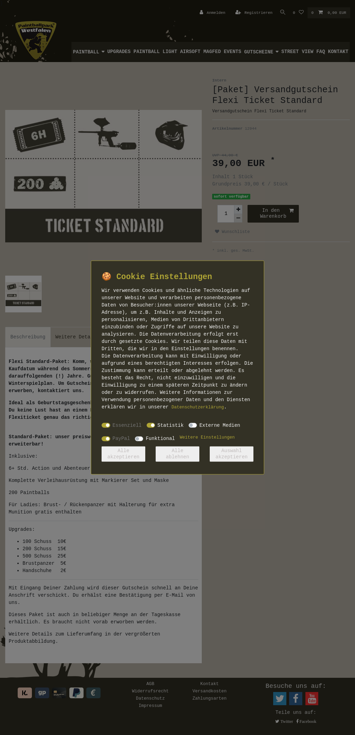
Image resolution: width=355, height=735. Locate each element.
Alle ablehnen (177, 454)
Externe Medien (219, 425)
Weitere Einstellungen (207, 437)
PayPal (121, 438)
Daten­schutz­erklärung (198, 407)
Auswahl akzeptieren (232, 454)
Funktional (160, 438)
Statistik (170, 425)
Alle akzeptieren (123, 454)
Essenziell (127, 425)
